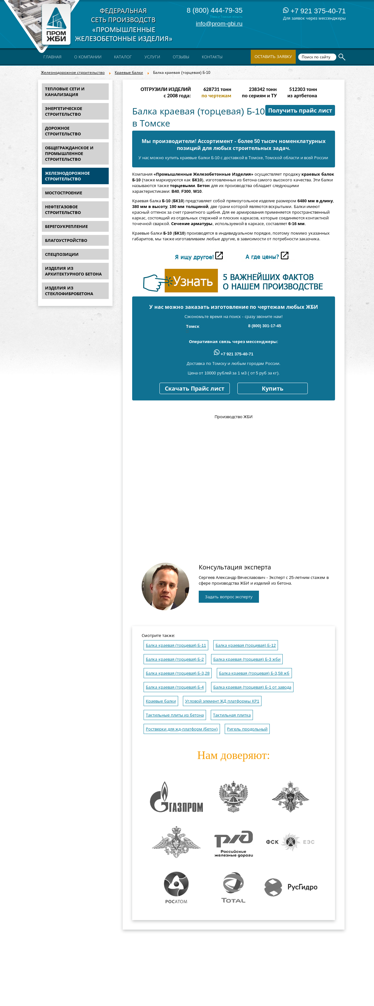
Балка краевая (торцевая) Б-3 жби (247, 659)
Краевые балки (129, 72)
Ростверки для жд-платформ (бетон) (182, 729)
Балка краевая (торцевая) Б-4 (175, 687)
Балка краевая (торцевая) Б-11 (176, 645)
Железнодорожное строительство (73, 72)
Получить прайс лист (300, 110)
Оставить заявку (273, 56)
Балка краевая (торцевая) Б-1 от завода (252, 687)
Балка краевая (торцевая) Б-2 (175, 659)
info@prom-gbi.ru (219, 23)
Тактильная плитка (232, 715)
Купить (272, 389)
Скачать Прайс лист (194, 389)
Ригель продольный (247, 729)
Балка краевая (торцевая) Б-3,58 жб (254, 673)
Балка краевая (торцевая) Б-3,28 (178, 673)
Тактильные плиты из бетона (175, 715)
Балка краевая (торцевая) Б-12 (246, 645)
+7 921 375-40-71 (314, 11)
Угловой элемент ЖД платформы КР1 (222, 701)
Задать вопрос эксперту (229, 596)
